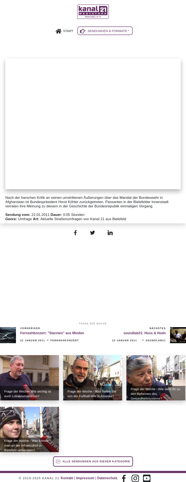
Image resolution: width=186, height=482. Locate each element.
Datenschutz (107, 478)
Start (68, 31)
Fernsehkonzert (64, 340)
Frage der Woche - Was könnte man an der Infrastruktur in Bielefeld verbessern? (26, 445)
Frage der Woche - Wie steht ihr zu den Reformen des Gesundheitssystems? (155, 393)
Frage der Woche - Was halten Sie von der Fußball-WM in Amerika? (91, 394)
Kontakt (67, 478)
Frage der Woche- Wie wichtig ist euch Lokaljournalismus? (27, 394)
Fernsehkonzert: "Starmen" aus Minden (52, 333)
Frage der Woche (93, 323)
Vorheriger (30, 328)
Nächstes (157, 328)
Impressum (85, 478)
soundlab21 (156, 340)
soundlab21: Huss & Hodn (144, 333)
